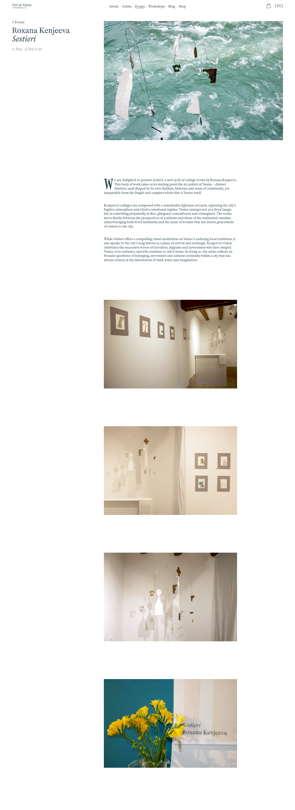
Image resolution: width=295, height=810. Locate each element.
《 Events (18, 22)
